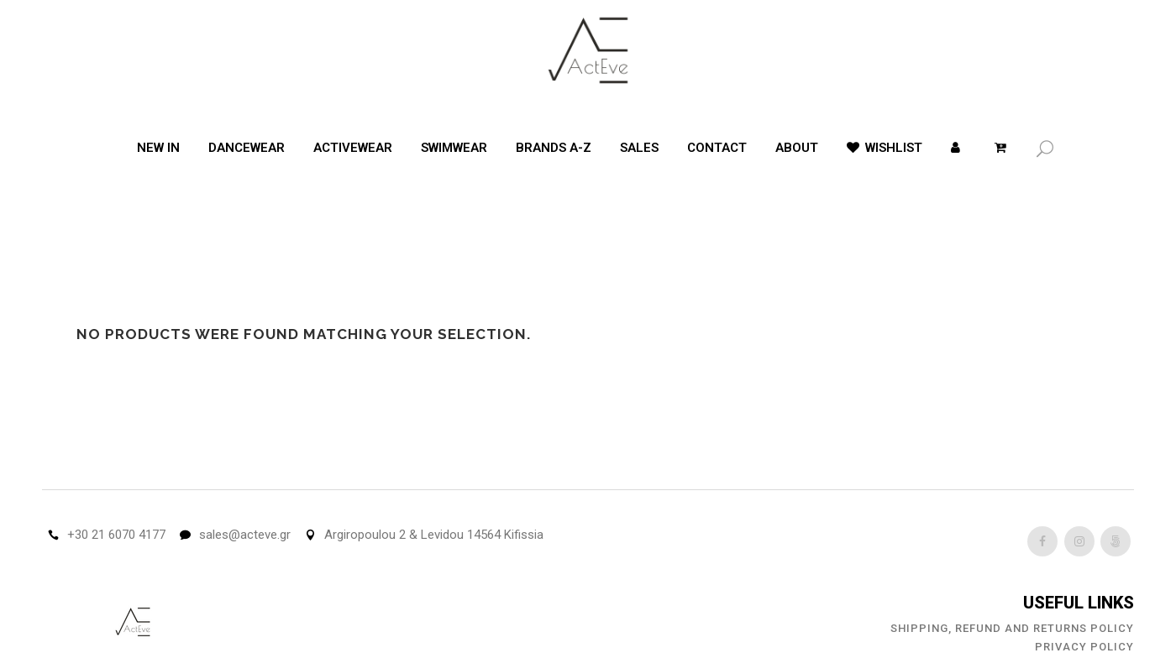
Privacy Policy (1084, 646)
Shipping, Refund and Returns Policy (1012, 628)
